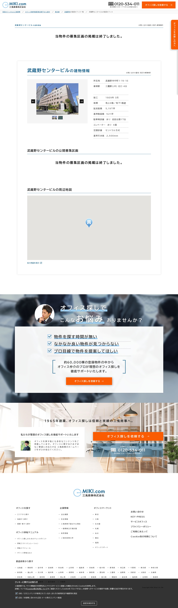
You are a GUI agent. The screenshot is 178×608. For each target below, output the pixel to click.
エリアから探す (23, 519)
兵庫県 (153, 576)
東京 (107, 519)
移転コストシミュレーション (28, 547)
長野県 (71, 576)
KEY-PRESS (145, 517)
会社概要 (70, 519)
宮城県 (50, 571)
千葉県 (133, 571)
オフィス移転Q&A (24, 557)
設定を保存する (89, 603)
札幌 (107, 533)
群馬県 (112, 571)
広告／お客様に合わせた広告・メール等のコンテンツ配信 (40, 598)
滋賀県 (123, 576)
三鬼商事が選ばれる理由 (76, 528)
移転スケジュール (24, 552)
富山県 (30, 576)
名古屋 (108, 528)
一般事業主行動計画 (74, 533)
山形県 (71, 571)
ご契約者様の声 (72, 542)
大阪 (107, 523)
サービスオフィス (145, 522)
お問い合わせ (144, 512)
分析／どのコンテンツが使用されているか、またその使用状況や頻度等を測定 (47, 593)
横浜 (107, 542)
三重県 (112, 576)
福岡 (107, 547)
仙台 (107, 537)
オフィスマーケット (111, 512)
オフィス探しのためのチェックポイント (32, 542)
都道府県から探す (23, 565)
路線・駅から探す (24, 528)
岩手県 (40, 571)
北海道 (20, 571)
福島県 (81, 571)
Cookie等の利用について (37, 589)
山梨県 (61, 576)
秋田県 (61, 571)
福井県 (50, 576)
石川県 (40, 576)
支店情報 (70, 523)
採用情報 (70, 537)
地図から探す (22, 523)
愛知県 (102, 576)
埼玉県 (123, 571)
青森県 (30, 571)
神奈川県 (154, 571)
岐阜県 (81, 576)
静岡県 (92, 576)
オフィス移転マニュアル (25, 536)
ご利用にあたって (146, 531)
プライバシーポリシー (147, 526)
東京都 (143, 571)
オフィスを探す (22, 512)
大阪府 (143, 576)
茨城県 (92, 571)
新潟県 (20, 576)
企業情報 (68, 512)
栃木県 (102, 571)
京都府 (133, 576)
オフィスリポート (112, 552)
